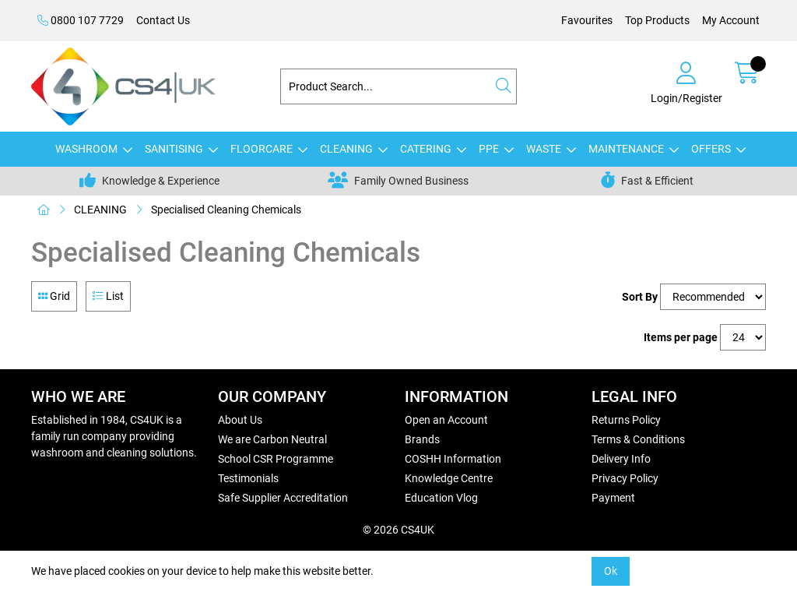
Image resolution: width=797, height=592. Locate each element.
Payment (613, 498)
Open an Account (446, 420)
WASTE (543, 149)
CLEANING (346, 149)
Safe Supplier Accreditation (283, 498)
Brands (422, 439)
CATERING (425, 149)
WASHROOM (86, 149)
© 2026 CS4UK (398, 529)
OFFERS (711, 149)
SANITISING (174, 149)
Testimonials (248, 478)
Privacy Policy (625, 478)
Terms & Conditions (638, 439)
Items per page (681, 337)
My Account (731, 20)
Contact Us (163, 20)
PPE (489, 149)
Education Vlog (441, 498)
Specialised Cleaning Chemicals (226, 209)
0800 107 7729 (80, 20)
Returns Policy (626, 420)
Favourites (587, 20)
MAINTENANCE (626, 149)
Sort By (640, 297)
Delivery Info (621, 459)
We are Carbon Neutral (272, 439)
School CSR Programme (275, 459)
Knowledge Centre (449, 478)
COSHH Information (453, 459)
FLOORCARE (261, 149)
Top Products (657, 20)
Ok (610, 571)
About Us (240, 420)
